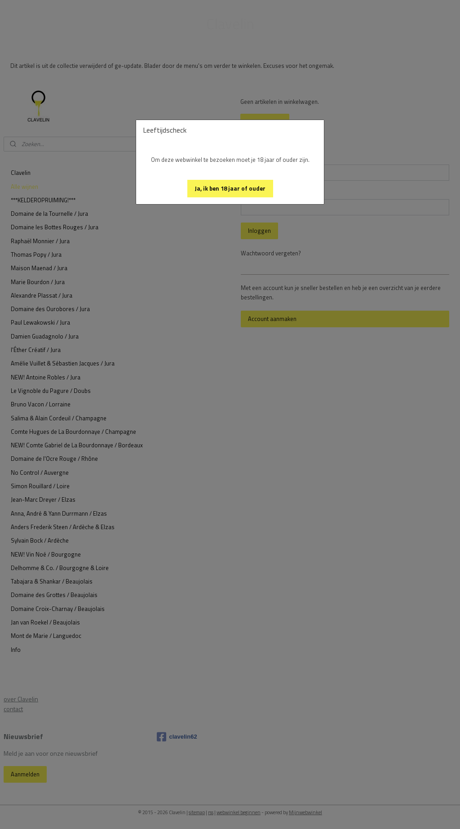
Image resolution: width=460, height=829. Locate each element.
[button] (230, 188)
